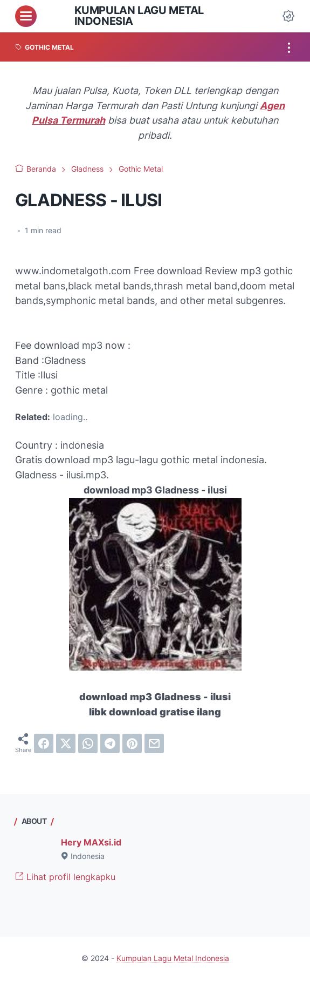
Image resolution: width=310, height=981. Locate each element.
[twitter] (65, 743)
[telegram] (110, 743)
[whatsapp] (88, 743)
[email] (154, 743)
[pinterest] (132, 743)
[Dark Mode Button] (288, 16)
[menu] (26, 16)
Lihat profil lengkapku (65, 877)
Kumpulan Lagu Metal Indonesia (139, 16)
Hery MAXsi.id (91, 842)
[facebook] (43, 743)
